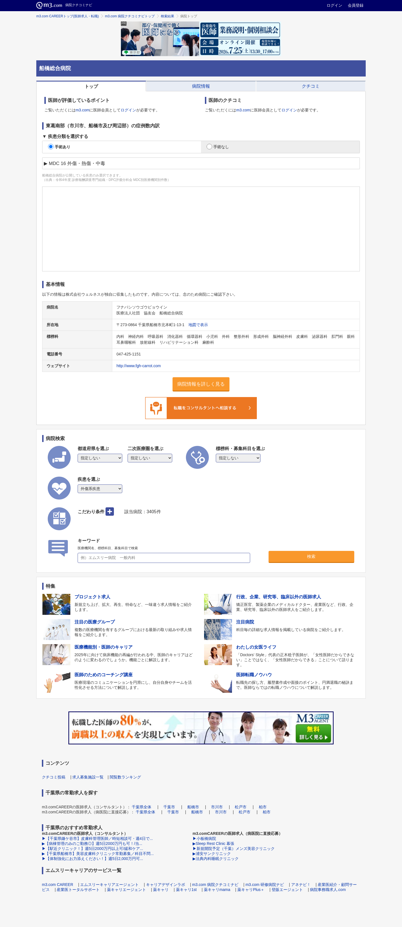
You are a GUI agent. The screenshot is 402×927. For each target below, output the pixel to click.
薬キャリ (161, 889)
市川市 (217, 807)
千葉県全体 (141, 807)
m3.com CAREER (57, 884)
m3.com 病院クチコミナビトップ (130, 16)
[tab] (91, 86)
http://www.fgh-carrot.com (138, 366)
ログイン (334, 5)
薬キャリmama (217, 889)
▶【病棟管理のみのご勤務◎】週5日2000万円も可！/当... (92, 843)
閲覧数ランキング (125, 777)
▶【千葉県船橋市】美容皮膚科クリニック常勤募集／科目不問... (98, 853)
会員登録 (355, 5)
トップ (91, 86)
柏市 (263, 807)
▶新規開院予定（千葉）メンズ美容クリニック (234, 848)
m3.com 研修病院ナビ (264, 884)
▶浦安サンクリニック (212, 853)
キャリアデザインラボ (165, 884)
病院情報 (201, 86)
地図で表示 (198, 324)
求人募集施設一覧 (88, 777)
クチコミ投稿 (53, 777)
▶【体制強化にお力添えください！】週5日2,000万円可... (92, 858)
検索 (311, 556)
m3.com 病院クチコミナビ (215, 884)
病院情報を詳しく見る (201, 384)
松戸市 (241, 807)
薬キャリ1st (186, 889)
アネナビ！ (301, 884)
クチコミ (311, 86)
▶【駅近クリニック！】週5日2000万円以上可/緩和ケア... (92, 848)
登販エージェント (287, 889)
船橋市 (193, 807)
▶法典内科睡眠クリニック (216, 858)
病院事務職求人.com (328, 889)
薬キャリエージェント (126, 889)
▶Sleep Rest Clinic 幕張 (213, 843)
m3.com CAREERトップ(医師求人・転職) (67, 16)
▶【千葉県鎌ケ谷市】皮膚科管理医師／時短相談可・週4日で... (97, 838)
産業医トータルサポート (78, 889)
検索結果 (167, 16)
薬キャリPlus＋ (250, 889)
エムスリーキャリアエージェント (109, 884)
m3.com (83, 110)
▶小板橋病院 (204, 838)
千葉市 (169, 807)
